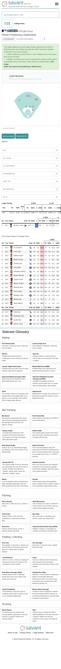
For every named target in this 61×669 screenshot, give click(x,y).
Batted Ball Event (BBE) (41, 366)
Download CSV (22, 136)
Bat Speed (6, 416)
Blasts (4, 479)
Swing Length (7, 430)
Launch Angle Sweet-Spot (11, 366)
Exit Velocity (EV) (8, 343)
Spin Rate (35, 514)
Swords (35, 479)
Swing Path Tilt (7, 462)
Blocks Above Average (40, 589)
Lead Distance (7, 557)
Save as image (8, 136)
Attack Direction (38, 445)
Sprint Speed (6, 610)
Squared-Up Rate (38, 462)
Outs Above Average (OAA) (12, 572)
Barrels (4, 354)
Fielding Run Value (39, 572)
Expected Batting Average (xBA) (13, 377)
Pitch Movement (39, 501)
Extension (5, 526)
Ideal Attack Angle (8, 445)
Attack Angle (37, 430)
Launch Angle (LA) (39, 343)
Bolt (34, 610)
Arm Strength (37, 543)
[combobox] (30, 14)
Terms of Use (13, 633)
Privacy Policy (25, 633)
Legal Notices (38, 633)
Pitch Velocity (7, 501)
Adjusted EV (36, 391)
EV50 (4, 391)
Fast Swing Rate (38, 416)
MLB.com (49, 633)
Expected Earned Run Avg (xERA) (45, 526)
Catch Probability (8, 589)
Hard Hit (36, 354)
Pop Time (5, 543)
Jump (34, 557)
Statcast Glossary (15, 332)
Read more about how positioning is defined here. (23, 67)
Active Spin (6, 514)
